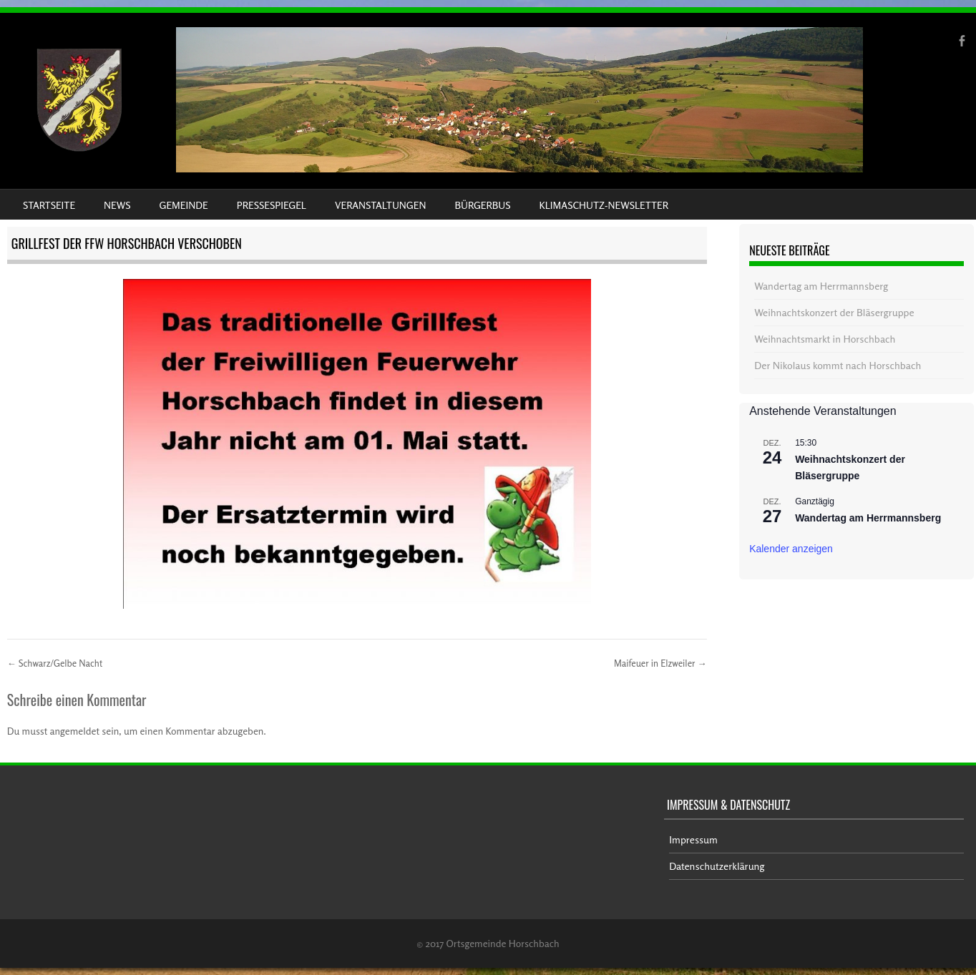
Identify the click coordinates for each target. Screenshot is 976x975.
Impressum (693, 839)
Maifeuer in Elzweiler (660, 663)
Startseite (49, 205)
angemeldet (75, 731)
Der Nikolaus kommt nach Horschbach (837, 365)
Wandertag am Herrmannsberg (821, 286)
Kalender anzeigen (791, 548)
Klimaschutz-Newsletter (603, 205)
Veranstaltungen (380, 205)
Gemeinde (184, 205)
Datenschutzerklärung (716, 866)
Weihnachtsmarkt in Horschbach (824, 339)
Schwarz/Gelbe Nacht (54, 663)
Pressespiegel (271, 205)
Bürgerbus (482, 205)
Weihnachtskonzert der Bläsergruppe (834, 312)
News (117, 205)
